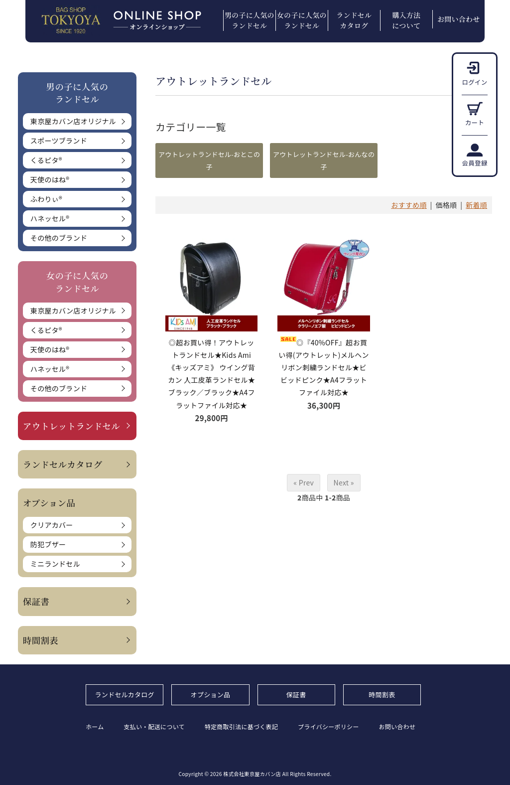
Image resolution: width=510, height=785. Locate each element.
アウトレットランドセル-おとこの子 (209, 160)
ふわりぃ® (46, 199)
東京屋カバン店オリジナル (73, 121)
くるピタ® (46, 160)
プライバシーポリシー (329, 726)
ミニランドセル (55, 564)
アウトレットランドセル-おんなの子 (324, 160)
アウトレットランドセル (71, 426)
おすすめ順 (409, 205)
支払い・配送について (154, 726)
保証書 (36, 601)
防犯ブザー (48, 544)
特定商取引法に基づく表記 (241, 726)
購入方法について (406, 20)
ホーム (95, 726)
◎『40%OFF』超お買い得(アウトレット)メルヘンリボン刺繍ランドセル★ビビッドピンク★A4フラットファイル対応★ (323, 367)
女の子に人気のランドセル (302, 20)
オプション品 (211, 694)
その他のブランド (58, 238)
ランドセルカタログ (354, 20)
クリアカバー (51, 525)
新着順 (476, 205)
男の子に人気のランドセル (249, 20)
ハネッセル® (49, 218)
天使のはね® (49, 179)
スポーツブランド (58, 141)
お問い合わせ (458, 19)
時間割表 (40, 640)
